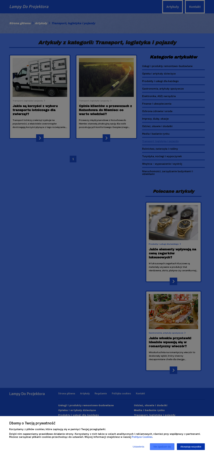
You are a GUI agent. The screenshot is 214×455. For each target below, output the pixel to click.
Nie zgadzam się (162, 446)
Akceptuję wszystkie (190, 446)
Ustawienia (138, 446)
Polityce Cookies (142, 437)
